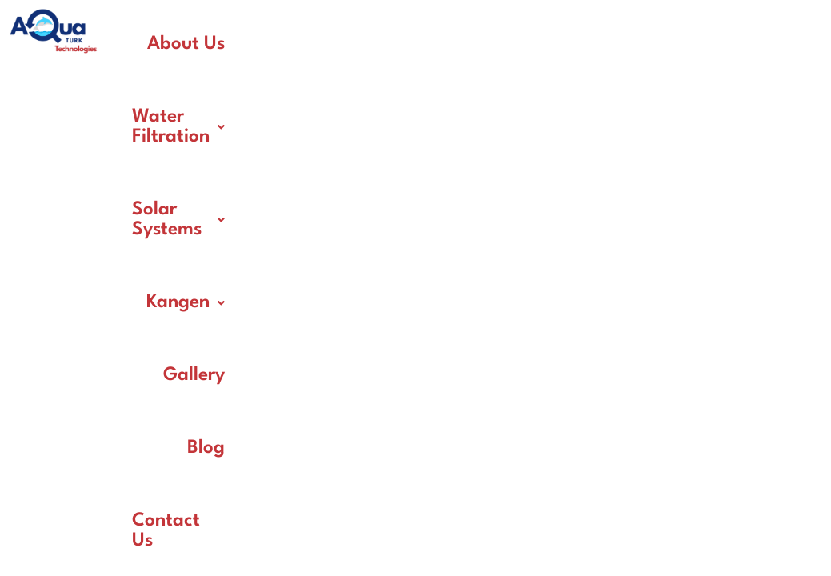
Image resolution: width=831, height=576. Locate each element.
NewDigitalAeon (594, 429)
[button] (377, 44)
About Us (235, 44)
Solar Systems (548, 44)
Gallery (502, 116)
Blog (581, 116)
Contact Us (675, 116)
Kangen (683, 44)
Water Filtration (377, 44)
